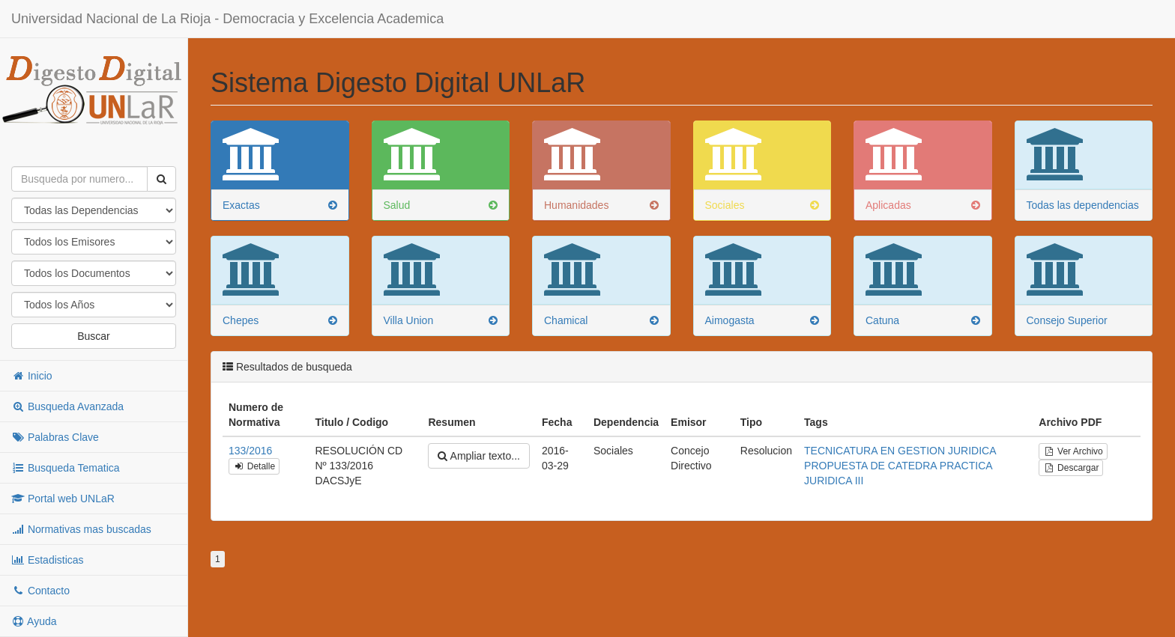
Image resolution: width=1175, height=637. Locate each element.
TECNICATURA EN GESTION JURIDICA (900, 451)
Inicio (31, 376)
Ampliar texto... (478, 456)
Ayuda (34, 621)
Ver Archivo (1072, 451)
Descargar (1071, 468)
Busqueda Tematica (65, 468)
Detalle (254, 466)
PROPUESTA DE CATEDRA (870, 466)
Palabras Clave (55, 437)
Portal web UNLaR (63, 499)
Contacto (40, 591)
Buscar (93, 336)
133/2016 (250, 451)
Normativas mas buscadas (81, 529)
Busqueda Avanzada (67, 406)
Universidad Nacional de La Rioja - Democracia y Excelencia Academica (227, 18)
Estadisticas (47, 560)
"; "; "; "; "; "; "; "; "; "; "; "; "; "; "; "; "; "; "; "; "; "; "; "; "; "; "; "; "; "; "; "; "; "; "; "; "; (93, 304)
